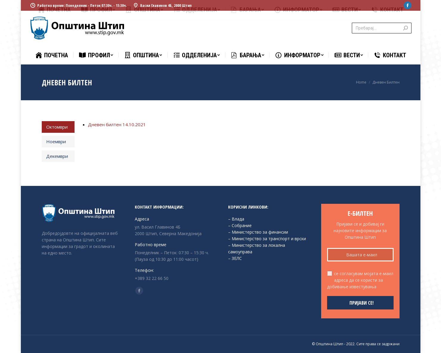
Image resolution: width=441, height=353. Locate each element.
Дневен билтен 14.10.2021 (117, 124)
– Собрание (240, 225)
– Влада (236, 219)
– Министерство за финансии (258, 232)
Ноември (56, 141)
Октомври (57, 127)
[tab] (58, 127)
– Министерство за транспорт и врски (267, 238)
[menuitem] (51, 55)
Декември (57, 156)
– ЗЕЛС (235, 258)
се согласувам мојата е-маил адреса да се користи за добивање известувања (360, 280)
